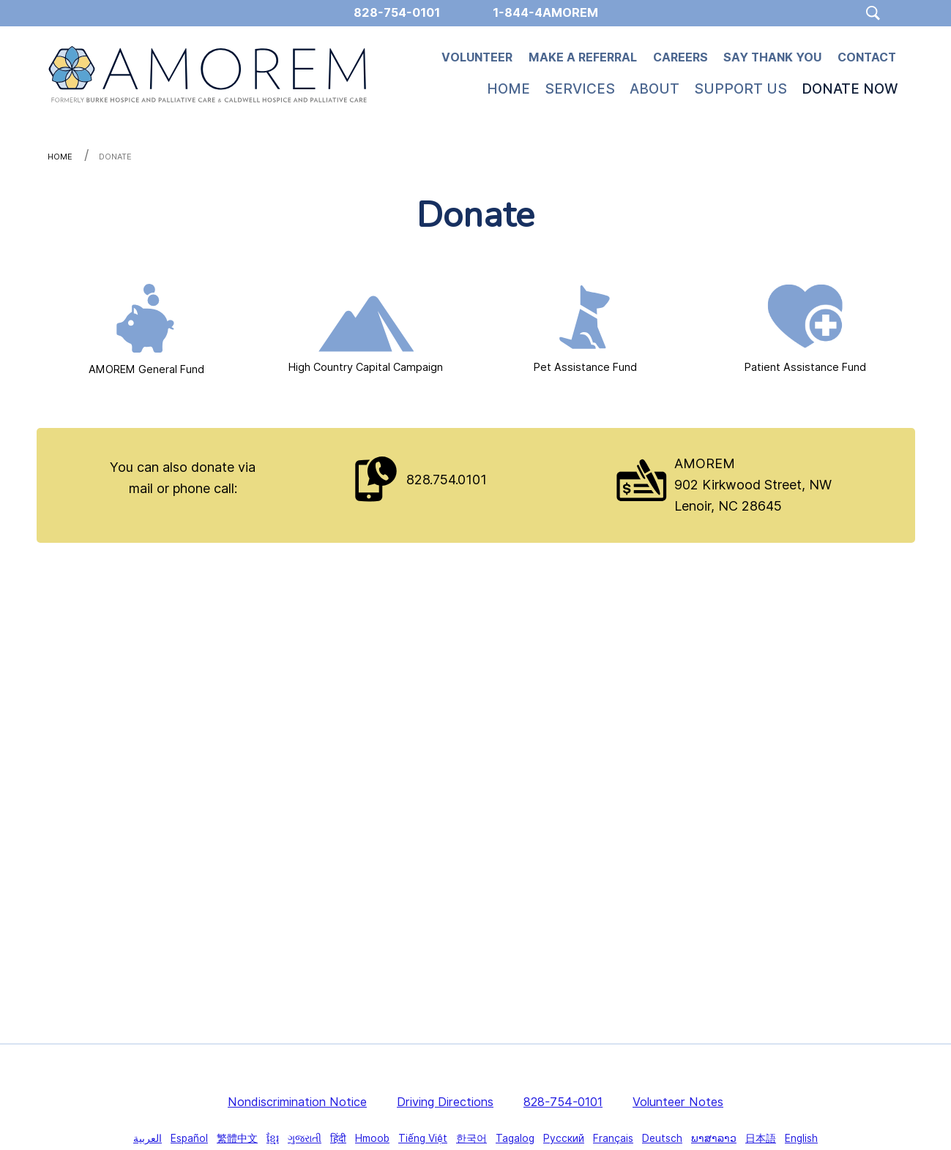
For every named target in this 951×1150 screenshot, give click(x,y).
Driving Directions (445, 1101)
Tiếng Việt (422, 1138)
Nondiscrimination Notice (297, 1101)
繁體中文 (237, 1138)
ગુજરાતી (304, 1138)
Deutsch (662, 1138)
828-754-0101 (563, 1101)
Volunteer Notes (678, 1101)
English (801, 1138)
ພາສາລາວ (713, 1138)
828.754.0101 (446, 479)
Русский (563, 1138)
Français (613, 1138)
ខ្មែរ (272, 1138)
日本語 (760, 1138)
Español (189, 1138)
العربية (147, 1138)
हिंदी (338, 1138)
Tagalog (515, 1138)
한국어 (471, 1138)
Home (60, 156)
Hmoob (372, 1138)
